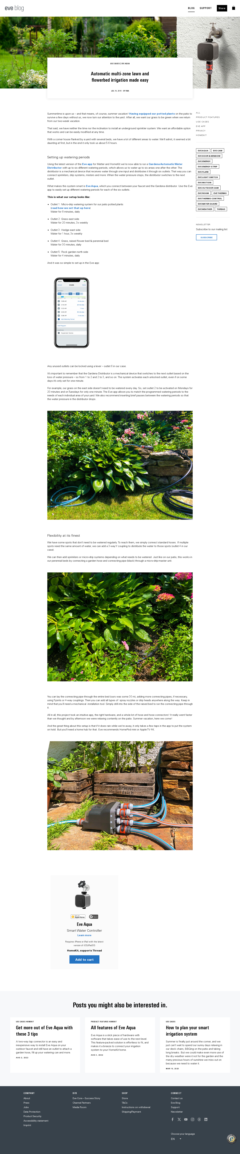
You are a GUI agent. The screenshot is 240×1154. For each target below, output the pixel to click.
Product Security (32, 1116)
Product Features (208, 117)
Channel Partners (82, 1102)
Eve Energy (204, 161)
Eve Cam (217, 150)
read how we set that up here (70, 208)
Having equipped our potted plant (151, 113)
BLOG (191, 8)
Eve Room (203, 193)
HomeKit (201, 135)
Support (175, 1107)
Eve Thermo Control (210, 198)
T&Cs (124, 1102)
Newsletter (177, 1111)
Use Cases (202, 121)
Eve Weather (205, 209)
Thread (221, 209)
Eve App (200, 126)
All (198, 112)
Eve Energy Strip (207, 166)
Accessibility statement (35, 1120)
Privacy (201, 130)
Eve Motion (204, 182)
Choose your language (183, 1133)
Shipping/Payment (131, 1111)
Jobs (26, 1107)
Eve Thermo (220, 193)
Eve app (87, 164)
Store (222, 8)
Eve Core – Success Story (86, 1098)
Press (26, 1102)
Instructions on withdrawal (136, 1107)
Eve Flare (203, 171)
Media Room (79, 1107)
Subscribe (207, 237)
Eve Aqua (92, 186)
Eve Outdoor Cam (208, 187)
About (26, 1098)
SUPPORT (206, 8)
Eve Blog (175, 1102)
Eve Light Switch (208, 177)
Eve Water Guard (207, 203)
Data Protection (31, 1111)
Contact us (177, 1098)
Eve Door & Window (209, 155)
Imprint (27, 1125)
